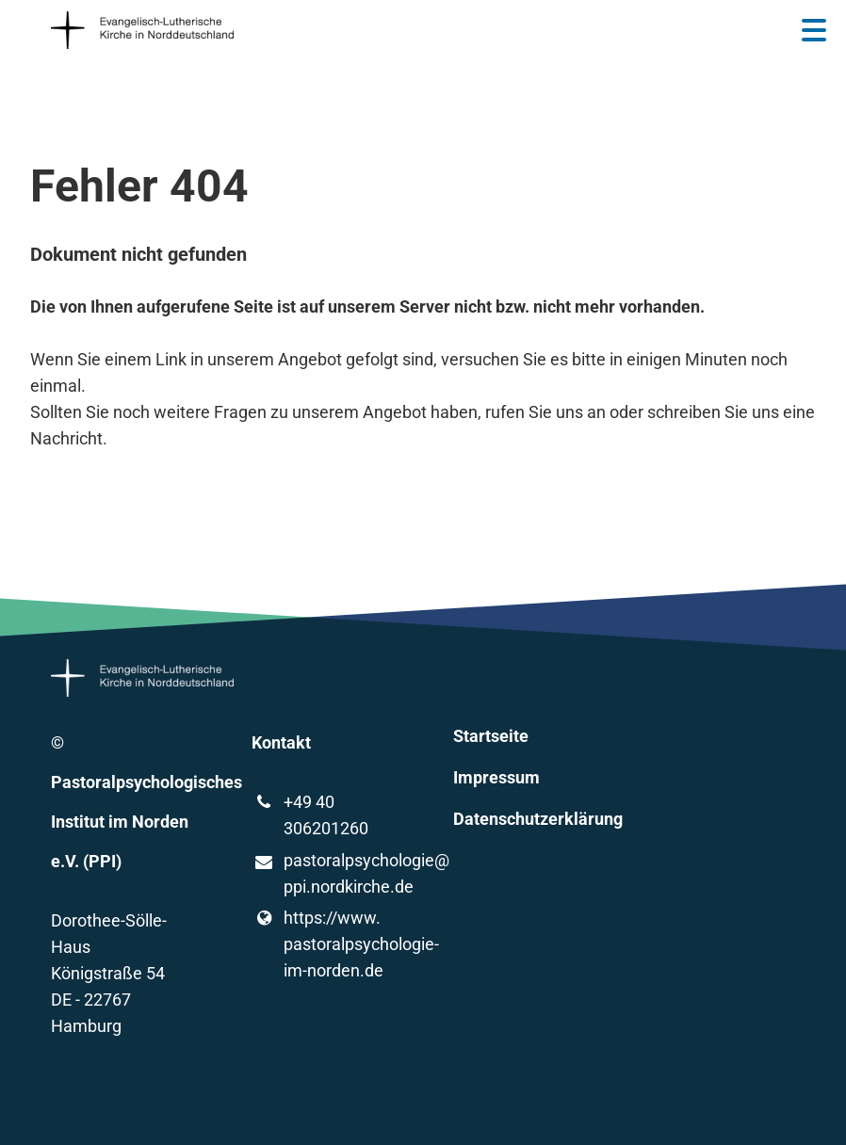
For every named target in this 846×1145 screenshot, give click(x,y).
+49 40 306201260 (309, 815)
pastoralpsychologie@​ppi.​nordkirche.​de (322, 874)
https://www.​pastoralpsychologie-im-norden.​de (322, 944)
